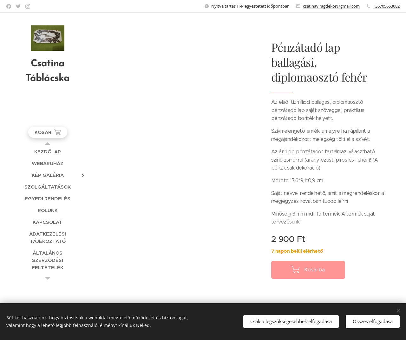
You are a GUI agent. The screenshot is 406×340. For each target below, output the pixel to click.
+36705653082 (386, 6)
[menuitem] (47, 151)
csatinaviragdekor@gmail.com (331, 6)
